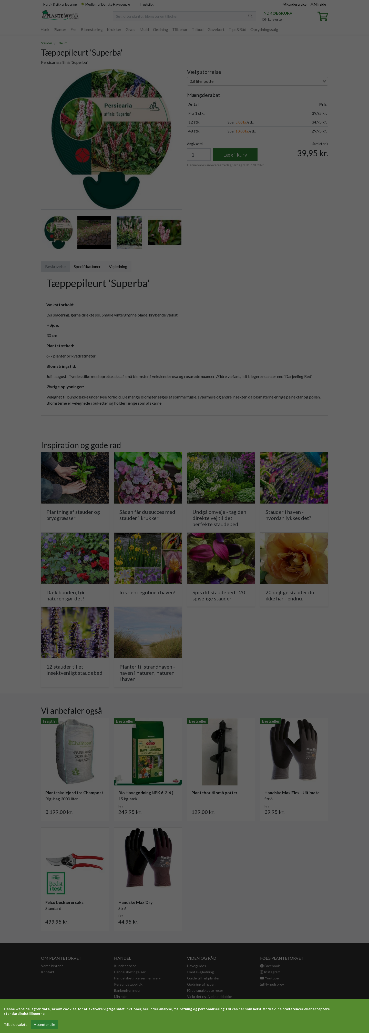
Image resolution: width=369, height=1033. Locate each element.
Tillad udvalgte (15, 1024)
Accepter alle (44, 1024)
